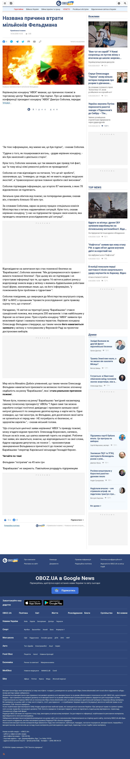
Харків (32, 621)
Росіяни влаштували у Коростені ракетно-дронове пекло (101, 474)
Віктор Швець (95, 368)
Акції (51, 646)
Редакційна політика (12, 525)
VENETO (66, 9)
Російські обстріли (81, 9)
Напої (35, 654)
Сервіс (57, 646)
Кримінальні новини (17, 31)
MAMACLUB (45, 671)
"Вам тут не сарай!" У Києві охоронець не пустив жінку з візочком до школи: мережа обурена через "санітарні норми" (106, 55)
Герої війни (18, 9)
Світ (37, 613)
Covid (55, 671)
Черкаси (59, 621)
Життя (55, 613)
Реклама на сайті (31, 564)
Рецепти (27, 654)
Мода (48, 679)
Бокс (52, 630)
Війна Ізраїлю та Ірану (50, 9)
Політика (23, 613)
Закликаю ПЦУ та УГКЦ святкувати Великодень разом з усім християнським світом (102, 456)
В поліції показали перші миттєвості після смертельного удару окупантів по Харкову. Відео (107, 269)
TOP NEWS (94, 187)
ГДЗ (25, 638)
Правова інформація (83, 560)
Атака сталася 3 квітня (98, 277)
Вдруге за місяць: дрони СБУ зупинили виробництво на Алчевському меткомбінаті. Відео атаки (107, 226)
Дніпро (51, 621)
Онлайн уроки (46, 638)
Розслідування (75, 613)
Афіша (26, 679)
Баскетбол (36, 630)
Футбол (27, 630)
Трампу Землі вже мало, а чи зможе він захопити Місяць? (103, 361)
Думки (92, 334)
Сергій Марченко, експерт (99, 445)
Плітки (34, 679)
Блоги (87, 613)
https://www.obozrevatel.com (88, 691)
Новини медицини (31, 671)
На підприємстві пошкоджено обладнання (106, 233)
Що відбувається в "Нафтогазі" (101, 255)
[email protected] (33, 741)
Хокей (45, 630)
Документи (54, 564)
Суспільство (106, 613)
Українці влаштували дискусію (101, 62)
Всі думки (95, 506)
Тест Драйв (28, 646)
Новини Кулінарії (46, 654)
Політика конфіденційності (111, 560)
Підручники (34, 638)
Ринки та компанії (31, 662)
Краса (41, 679)
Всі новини (122, 613)
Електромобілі (41, 646)
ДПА (56, 638)
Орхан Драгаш (95, 351)
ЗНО (62, 638)
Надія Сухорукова (97, 480)
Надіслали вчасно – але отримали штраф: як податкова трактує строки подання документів (103, 491)
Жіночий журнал (59, 679)
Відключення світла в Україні (103, 9)
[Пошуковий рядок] (125, 3)
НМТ (68, 638)
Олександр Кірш (96, 386)
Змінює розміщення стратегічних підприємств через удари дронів (99, 119)
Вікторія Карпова (96, 498)
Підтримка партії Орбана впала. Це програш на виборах (102, 438)
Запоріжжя (41, 621)
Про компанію (29, 560)
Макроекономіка (47, 662)
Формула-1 (60, 630)
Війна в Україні (32, 9)
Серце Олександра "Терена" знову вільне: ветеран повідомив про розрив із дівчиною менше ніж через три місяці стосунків (101, 78)
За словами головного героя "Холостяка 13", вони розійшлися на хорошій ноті (100, 89)
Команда (53, 560)
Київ (25, 621)
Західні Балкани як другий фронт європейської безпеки (101, 344)
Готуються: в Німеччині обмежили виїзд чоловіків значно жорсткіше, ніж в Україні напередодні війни (103, 379)
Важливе (93, 16)
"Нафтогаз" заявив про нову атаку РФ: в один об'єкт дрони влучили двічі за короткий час (107, 247)
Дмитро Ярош (95, 463)
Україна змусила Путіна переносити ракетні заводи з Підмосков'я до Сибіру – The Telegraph (101, 108)
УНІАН (6, 103)
